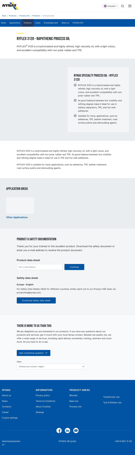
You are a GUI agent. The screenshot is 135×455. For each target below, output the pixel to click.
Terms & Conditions (45, 401)
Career (5, 412)
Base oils (73, 401)
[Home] (10, 6)
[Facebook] (59, 430)
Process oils (75, 406)
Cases (37, 23)
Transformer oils (111, 397)
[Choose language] (110, 6)
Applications (14, 23)
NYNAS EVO (78, 23)
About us (65, 23)
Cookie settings (10, 417)
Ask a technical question (33, 353)
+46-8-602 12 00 (123, 441)
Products (28, 23)
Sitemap (40, 412)
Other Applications (17, 217)
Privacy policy (43, 395)
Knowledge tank (51, 23)
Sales (19, 362)
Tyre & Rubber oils (112, 402)
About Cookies (43, 406)
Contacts (6, 406)
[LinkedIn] (67, 430)
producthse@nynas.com (29, 292)
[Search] (122, 6)
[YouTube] (76, 430)
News (5, 401)
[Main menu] (130, 6)
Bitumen (73, 395)
